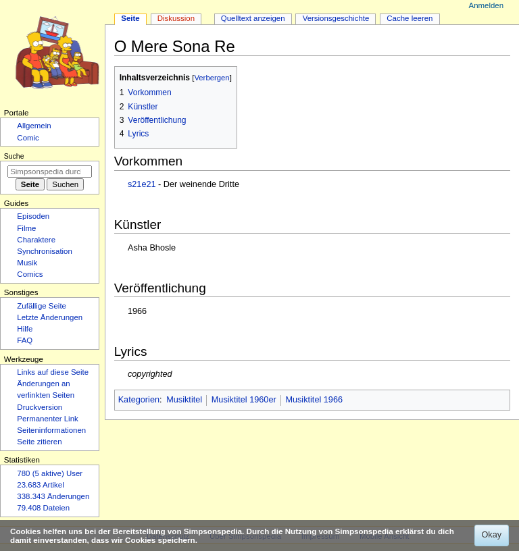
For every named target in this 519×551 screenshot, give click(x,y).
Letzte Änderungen (49, 317)
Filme (26, 228)
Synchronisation (44, 251)
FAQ (24, 340)
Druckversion (39, 407)
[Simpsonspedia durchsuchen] (49, 171)
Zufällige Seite (41, 306)
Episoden (33, 216)
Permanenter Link (47, 419)
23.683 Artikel (40, 485)
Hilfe (24, 329)
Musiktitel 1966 (314, 399)
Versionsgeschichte (336, 18)
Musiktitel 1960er (244, 399)
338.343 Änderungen (53, 496)
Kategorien (138, 399)
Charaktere (36, 240)
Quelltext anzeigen (253, 18)
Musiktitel (184, 399)
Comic (28, 138)
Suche (14, 156)
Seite (130, 18)
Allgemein (34, 126)
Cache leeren (409, 18)
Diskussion (176, 18)
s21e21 (142, 184)
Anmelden (486, 5)
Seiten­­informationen (51, 430)
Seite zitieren (39, 442)
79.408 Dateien (43, 508)
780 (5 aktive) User (49, 473)
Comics (30, 274)
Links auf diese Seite (53, 372)
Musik (27, 263)
